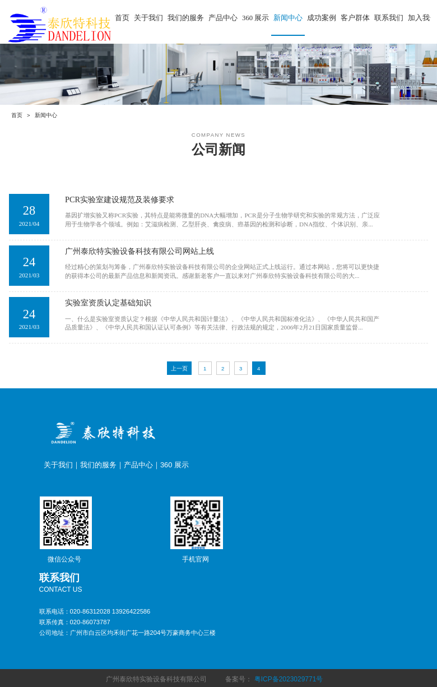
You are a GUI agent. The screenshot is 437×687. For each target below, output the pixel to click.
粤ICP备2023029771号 (288, 679)
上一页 (179, 368)
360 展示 (255, 18)
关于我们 (148, 18)
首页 (122, 18)
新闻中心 (288, 18)
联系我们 (388, 18)
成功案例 (321, 18)
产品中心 (223, 18)
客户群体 (355, 18)
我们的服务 (186, 18)
